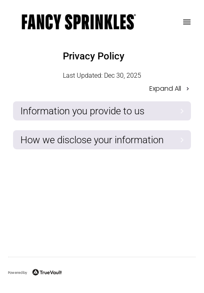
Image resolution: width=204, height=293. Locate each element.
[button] (102, 89)
